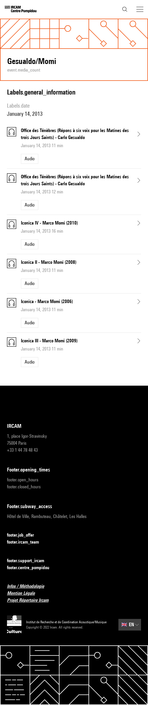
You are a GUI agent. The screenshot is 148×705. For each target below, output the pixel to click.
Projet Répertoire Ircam (31, 600)
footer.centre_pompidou (31, 568)
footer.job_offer (24, 535)
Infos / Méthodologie (29, 586)
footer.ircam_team (26, 542)
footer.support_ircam (29, 561)
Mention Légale (24, 593)
